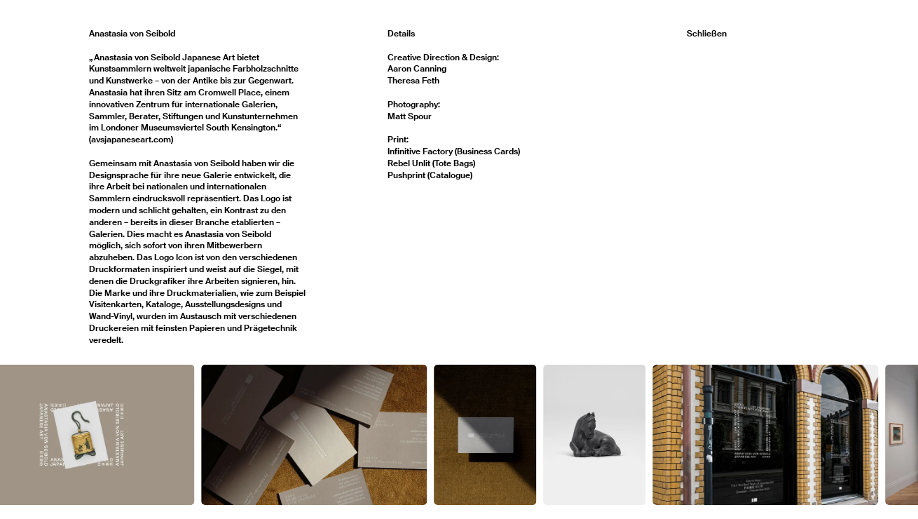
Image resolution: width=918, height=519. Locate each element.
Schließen (707, 33)
